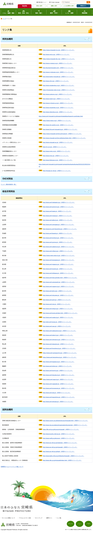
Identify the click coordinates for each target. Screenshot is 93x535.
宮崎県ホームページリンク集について (12, 466)
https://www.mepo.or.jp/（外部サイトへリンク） (57, 120)
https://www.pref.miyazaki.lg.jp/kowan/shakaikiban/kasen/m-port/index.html (61, 116)
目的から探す (39, 5)
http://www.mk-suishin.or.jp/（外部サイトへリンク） (58, 125)
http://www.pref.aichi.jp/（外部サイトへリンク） (57, 300)
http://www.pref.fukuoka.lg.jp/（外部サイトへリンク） (59, 375)
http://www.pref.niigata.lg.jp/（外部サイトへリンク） (58, 264)
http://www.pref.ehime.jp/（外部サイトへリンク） (57, 366)
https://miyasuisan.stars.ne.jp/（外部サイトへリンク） (59, 90)
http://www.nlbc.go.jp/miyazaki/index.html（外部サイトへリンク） (62, 460)
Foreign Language (55, 2)
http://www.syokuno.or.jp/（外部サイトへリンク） (57, 94)
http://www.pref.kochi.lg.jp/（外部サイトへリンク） (58, 370)
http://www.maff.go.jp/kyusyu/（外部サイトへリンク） (59, 438)
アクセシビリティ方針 (25, 518)
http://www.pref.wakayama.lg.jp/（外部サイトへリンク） (59, 331)
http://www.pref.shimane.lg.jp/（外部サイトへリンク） (59, 339)
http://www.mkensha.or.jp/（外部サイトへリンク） (58, 112)
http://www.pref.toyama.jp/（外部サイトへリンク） (58, 269)
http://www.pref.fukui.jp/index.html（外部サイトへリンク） (60, 277)
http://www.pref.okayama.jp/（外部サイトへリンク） (58, 344)
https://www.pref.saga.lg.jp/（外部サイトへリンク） (58, 379)
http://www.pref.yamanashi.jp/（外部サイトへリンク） (59, 282)
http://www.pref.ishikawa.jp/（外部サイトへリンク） (58, 273)
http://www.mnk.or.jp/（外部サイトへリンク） (56, 54)
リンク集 (58, 518)
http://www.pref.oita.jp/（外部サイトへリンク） (57, 392)
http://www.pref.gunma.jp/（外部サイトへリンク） (58, 242)
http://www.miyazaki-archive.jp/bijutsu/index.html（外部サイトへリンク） (64, 138)
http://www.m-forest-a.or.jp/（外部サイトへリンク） (58, 103)
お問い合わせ (70, 524)
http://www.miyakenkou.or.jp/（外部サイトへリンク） (58, 85)
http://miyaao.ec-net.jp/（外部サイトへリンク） (57, 170)
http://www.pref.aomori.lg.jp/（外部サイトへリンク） (58, 207)
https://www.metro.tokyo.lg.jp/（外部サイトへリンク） (59, 255)
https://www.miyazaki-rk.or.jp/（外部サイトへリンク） (59, 50)
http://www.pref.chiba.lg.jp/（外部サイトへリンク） (58, 251)
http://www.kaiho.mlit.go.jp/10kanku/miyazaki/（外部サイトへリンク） (63, 456)
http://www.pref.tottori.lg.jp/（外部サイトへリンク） (58, 335)
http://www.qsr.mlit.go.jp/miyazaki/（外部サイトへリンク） (60, 447)
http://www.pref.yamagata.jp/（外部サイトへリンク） (58, 224)
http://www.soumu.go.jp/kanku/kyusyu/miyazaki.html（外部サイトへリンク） (65, 420)
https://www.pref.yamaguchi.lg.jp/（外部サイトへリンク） (60, 353)
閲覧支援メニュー (42, 2)
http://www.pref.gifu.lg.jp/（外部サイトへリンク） (57, 291)
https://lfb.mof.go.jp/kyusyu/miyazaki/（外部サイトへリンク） (61, 429)
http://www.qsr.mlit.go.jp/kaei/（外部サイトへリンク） (59, 451)
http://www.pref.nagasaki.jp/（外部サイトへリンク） (58, 384)
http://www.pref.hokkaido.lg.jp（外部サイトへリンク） (59, 202)
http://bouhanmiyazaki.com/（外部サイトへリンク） (58, 68)
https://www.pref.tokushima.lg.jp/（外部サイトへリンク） (60, 357)
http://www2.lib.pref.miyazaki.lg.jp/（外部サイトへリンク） (60, 129)
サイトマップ (38, 518)
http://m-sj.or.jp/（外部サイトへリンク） (55, 147)
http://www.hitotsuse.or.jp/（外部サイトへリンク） (58, 160)
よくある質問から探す (69, 5)
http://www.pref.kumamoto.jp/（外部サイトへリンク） (59, 388)
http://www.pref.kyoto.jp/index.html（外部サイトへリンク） (60, 313)
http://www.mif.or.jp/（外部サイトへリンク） (56, 81)
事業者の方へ (83, 5)
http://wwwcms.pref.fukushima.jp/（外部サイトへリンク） (60, 229)
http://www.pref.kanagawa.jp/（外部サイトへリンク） (59, 260)
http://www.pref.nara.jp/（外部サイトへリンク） (57, 326)
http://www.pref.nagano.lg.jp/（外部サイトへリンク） (58, 286)
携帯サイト (49, 518)
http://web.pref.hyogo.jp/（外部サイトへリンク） (57, 322)
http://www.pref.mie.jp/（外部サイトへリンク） (57, 304)
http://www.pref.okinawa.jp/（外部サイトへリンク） (58, 401)
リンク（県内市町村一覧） (9, 184)
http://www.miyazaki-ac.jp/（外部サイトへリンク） (58, 142)
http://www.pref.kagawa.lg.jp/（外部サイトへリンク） (58, 361)
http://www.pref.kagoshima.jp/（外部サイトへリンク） (59, 397)
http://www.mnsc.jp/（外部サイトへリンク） (56, 155)
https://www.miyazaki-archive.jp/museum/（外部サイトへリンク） (62, 133)
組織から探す (54, 5)
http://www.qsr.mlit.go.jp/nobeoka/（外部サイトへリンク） (60, 443)
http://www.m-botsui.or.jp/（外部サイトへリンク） (57, 63)
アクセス (79, 524)
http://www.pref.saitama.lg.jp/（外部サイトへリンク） (59, 246)
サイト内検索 (63, 2)
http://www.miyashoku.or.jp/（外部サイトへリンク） (58, 107)
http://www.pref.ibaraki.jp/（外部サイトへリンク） (57, 233)
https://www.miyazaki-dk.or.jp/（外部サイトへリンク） (59, 59)
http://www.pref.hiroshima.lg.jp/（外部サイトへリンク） (59, 348)
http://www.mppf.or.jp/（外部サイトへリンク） (56, 99)
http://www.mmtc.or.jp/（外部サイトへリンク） (57, 151)
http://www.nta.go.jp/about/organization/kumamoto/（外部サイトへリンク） (65, 425)
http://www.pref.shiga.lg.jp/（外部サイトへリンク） (58, 308)
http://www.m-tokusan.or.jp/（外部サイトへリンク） (58, 72)
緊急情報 (24, 6)
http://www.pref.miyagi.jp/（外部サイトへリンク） (57, 215)
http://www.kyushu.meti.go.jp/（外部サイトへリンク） (59, 434)
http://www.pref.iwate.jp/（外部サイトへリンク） (57, 211)
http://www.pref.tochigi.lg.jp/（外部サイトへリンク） (58, 238)
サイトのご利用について (8, 518)
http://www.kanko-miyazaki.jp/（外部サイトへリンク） (59, 76)
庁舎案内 (88, 524)
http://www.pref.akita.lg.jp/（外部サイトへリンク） (58, 220)
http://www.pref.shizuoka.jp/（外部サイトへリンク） (58, 295)
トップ (4, 18)
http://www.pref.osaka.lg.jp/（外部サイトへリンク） (58, 317)
